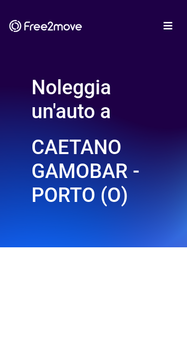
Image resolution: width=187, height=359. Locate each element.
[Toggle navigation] (168, 25)
